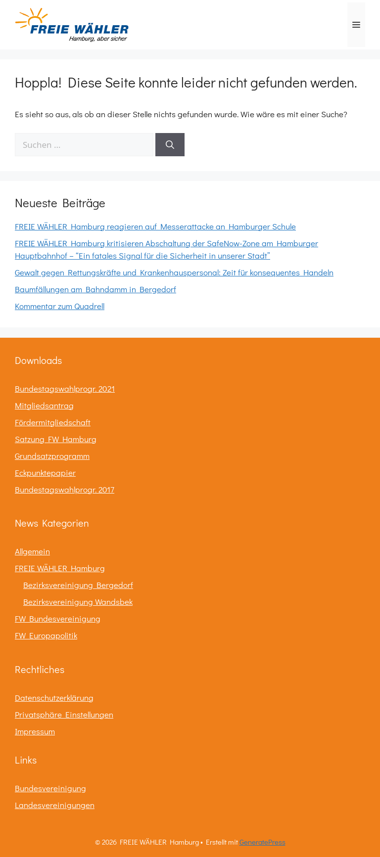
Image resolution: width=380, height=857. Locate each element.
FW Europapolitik (46, 635)
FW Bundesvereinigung (57, 618)
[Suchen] (170, 145)
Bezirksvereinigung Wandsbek (78, 601)
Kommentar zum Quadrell (59, 306)
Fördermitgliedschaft (53, 422)
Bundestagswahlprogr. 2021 (65, 388)
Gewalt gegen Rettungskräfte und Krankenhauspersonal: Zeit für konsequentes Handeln (174, 272)
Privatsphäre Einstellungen (64, 714)
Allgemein (32, 551)
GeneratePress (262, 842)
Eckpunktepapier (45, 472)
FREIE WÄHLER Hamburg (60, 568)
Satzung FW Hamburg (55, 439)
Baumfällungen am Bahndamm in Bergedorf (95, 289)
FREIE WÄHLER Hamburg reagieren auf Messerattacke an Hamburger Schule (155, 226)
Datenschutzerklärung (54, 697)
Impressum (35, 731)
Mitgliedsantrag (44, 405)
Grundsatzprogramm (52, 455)
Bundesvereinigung (50, 788)
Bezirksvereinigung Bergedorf (78, 584)
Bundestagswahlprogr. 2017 (64, 489)
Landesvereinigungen (55, 805)
